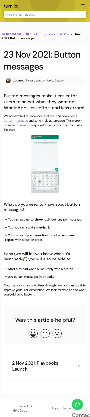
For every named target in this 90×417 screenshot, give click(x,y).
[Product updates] (41, 34)
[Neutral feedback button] (45, 334)
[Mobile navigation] (83, 6)
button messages (16, 121)
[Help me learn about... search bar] (45, 14)
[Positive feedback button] (33, 334)
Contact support (77, 404)
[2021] (63, 34)
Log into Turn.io (61, 408)
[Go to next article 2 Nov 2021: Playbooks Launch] (45, 366)
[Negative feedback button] (57, 334)
